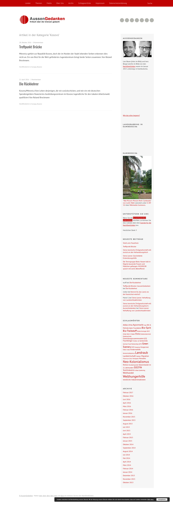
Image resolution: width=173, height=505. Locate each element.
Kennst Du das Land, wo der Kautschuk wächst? (136, 293)
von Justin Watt (128, 203)
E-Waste (132, 334)
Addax (125, 325)
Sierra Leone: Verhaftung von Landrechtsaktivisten (136, 299)
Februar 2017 (128, 392)
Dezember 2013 (129, 475)
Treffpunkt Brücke (30, 46)
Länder (28, 3)
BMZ (148, 331)
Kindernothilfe (135, 349)
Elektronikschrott (146, 334)
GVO (132, 347)
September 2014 (129, 448)
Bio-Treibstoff (130, 330)
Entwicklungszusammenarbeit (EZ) (135, 338)
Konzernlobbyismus (129, 353)
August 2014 (128, 451)
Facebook (147, 20)
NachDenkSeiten (129, 66)
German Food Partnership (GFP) (132, 344)
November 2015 (129, 417)
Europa (33, 67)
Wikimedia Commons (137, 205)
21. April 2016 (24, 79)
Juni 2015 (126, 430)
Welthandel (128, 372)
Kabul (124, 350)
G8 (138, 341)
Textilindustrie (129, 370)
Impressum (100, 3)
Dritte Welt (126, 334)
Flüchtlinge (127, 341)
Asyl (145, 325)
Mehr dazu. (150, 499)
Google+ (142, 20)
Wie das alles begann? (131, 115)
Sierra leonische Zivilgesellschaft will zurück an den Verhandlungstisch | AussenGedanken (137, 305)
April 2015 (127, 434)
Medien (138, 356)
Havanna (137, 347)
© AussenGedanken (26, 496)
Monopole (135, 358)
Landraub (141, 353)
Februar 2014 (128, 468)
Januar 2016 (127, 413)
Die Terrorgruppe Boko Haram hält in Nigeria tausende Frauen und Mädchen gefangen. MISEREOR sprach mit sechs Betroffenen (136, 265)
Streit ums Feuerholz (130, 243)
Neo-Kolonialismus (136, 361)
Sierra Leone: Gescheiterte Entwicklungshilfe (132, 257)
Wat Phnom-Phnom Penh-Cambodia (137, 201)
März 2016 (127, 406)
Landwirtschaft (129, 356)
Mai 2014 (126, 458)
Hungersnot (144, 347)
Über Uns (60, 3)
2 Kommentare (36, 79)
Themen (38, 3)
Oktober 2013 (128, 482)
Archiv (70, 3)
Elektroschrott (127, 336)
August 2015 (128, 424)
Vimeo (132, 20)
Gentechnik (144, 341)
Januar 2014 (127, 472)
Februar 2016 (128, 410)
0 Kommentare (38, 42)
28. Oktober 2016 (25, 42)
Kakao (128, 349)
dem (40, 496)
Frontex (135, 341)
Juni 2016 (126, 399)
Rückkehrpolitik (133, 365)
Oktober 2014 (128, 444)
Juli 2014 (126, 455)
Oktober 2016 (128, 396)
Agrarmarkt (138, 324)
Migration (145, 356)
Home (21, 3)
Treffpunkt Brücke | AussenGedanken (136, 286)
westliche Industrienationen (134, 379)
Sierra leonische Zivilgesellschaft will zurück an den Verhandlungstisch (137, 251)
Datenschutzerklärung (118, 3)
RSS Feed (127, 20)
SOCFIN (138, 367)
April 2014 (127, 462)
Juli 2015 (126, 427)
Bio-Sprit (146, 327)
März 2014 (127, 465)
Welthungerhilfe (134, 376)
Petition (125, 365)
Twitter (152, 20)
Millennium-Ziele (127, 358)
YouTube (137, 20)
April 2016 (127, 403)
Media (49, 3)
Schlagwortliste (84, 3)
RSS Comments (122, 20)
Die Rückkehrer (29, 83)
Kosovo (39, 67)
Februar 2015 (128, 437)
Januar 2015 (127, 441)
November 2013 (129, 479)
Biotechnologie (141, 331)
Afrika (130, 325)
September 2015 (129, 420)
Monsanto (142, 358)
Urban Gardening (140, 370)
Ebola (137, 333)
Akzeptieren (162, 499)
